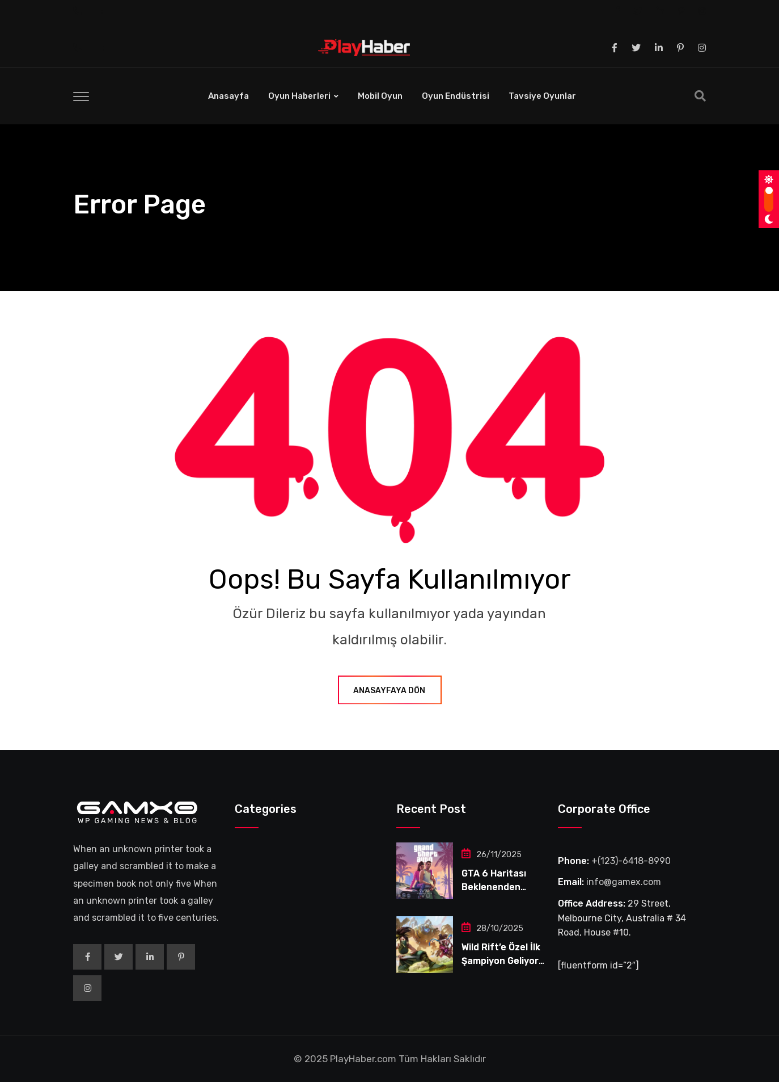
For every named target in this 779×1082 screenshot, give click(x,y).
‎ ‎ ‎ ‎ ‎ (116, 11)
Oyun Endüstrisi (455, 96)
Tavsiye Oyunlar (542, 96)
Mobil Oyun (380, 96)
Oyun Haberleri (299, 96)
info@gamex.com (623, 881)
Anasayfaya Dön (389, 690)
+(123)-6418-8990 (631, 860)
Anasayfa (228, 96)
